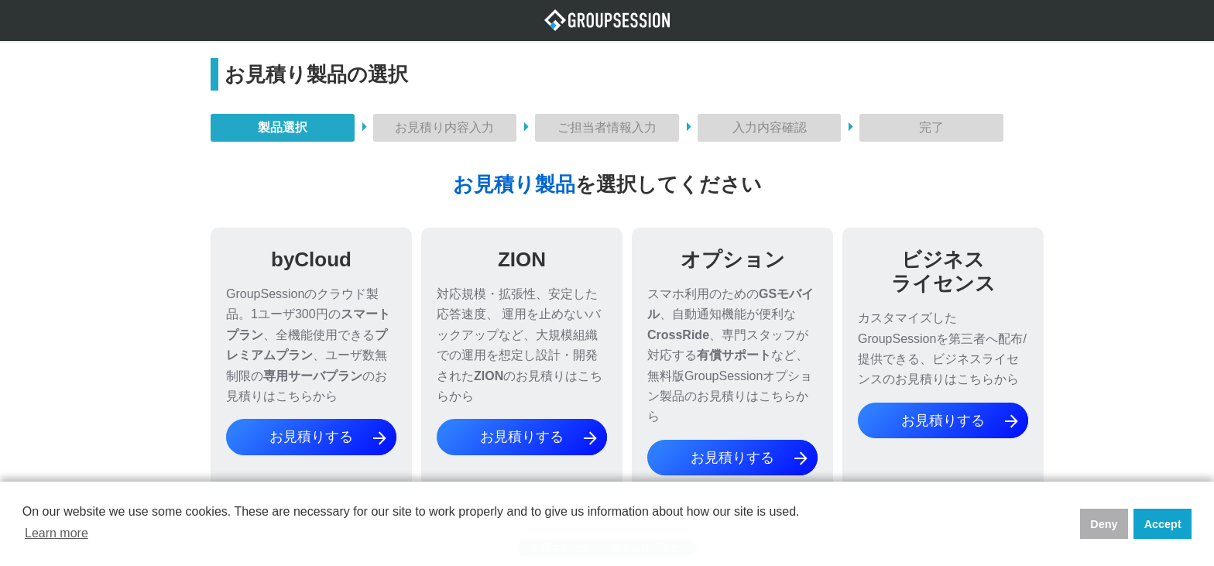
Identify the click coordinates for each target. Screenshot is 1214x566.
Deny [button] (1103, 524)
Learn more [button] (56, 533)
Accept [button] (1162, 524)
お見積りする (329, 438)
